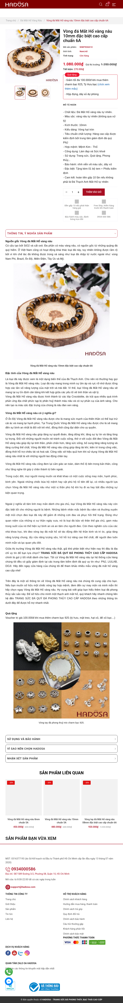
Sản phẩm (10, 909)
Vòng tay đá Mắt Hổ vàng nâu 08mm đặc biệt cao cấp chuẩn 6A (99, 821)
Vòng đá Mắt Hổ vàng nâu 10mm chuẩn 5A (61, 821)
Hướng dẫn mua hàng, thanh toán (80, 904)
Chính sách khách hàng (75, 899)
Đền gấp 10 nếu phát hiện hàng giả (77, 206)
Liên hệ (9, 919)
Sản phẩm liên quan (61, 772)
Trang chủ (10, 899)
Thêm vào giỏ (93, 192)
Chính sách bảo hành (74, 919)
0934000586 (20, 869)
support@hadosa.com (20, 887)
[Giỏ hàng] (107, 4)
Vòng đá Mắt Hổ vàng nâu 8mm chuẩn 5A (24, 821)
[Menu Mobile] (115, 4)
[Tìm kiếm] (100, 4)
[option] (32, 56)
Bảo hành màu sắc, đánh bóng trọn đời (77, 218)
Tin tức (9, 914)
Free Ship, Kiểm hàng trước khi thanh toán (104, 206)
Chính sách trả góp (72, 909)
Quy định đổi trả (71, 914)
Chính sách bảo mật (73, 933)
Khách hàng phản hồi (74, 929)
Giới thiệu (10, 904)
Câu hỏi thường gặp (73, 924)
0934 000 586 (104, 217)
